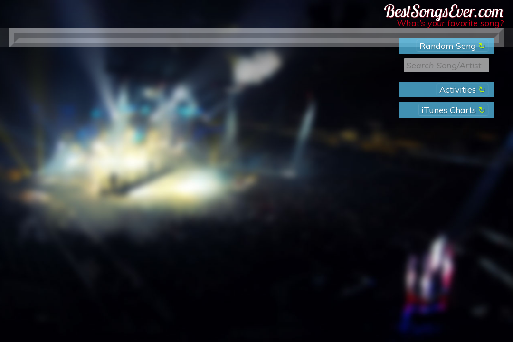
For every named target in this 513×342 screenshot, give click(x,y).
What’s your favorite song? (450, 23)
